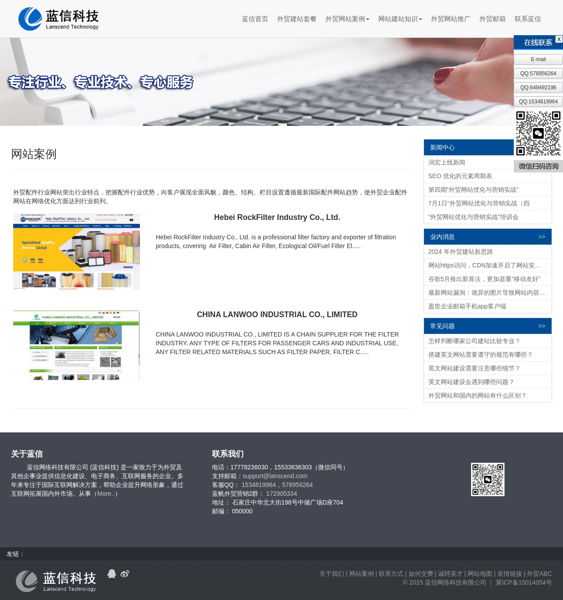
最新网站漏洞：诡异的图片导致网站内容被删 (490, 292)
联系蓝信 (528, 18)
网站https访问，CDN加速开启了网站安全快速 (490, 265)
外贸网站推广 (451, 18)
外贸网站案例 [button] (347, 18)
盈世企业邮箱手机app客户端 (467, 306)
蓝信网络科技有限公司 (455, 582)
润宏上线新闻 (446, 162)
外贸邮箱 (492, 18)
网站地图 (480, 573)
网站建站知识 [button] (400, 18)
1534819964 (258, 484)
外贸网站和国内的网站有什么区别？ (477, 395)
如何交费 (421, 573)
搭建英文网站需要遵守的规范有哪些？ (480, 354)
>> (541, 236)
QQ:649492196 (538, 87)
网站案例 (361, 573)
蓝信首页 (255, 18)
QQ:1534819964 (538, 102)
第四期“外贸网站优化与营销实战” (473, 189)
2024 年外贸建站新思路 (460, 251)
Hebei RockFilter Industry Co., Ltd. (277, 217)
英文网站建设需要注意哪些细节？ (474, 368)
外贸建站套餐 (297, 18)
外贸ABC (539, 573)
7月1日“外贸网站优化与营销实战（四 (479, 203)
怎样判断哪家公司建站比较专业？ (474, 340)
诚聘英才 (450, 573)
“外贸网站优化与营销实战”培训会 (473, 216)
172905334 (281, 493)
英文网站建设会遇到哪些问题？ (471, 381)
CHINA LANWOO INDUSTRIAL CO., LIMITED (277, 314)
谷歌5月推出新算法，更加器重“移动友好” (484, 278)
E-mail (538, 59)
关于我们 (331, 573)
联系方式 (391, 573)
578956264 (297, 484)
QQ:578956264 (538, 73)
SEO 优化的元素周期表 (460, 175)
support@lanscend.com (275, 475)
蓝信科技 (58, 19)
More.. (106, 493)
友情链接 (509, 573)
